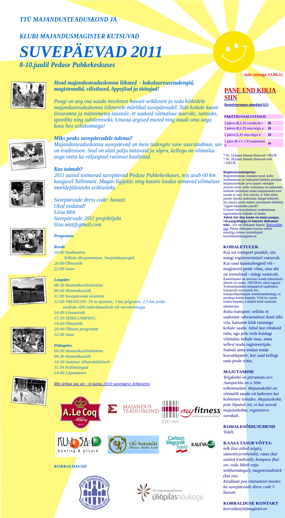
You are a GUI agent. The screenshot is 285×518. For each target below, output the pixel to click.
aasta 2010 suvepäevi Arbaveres (120, 383)
